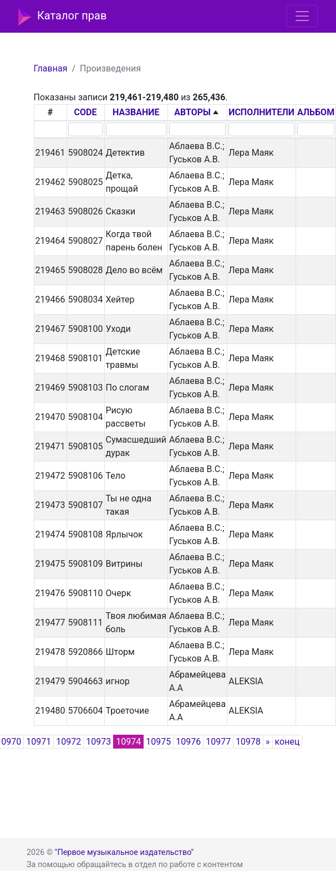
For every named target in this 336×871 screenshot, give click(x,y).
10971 (38, 741)
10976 (188, 741)
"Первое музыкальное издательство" (124, 852)
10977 (218, 741)
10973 (98, 741)
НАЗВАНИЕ (136, 112)
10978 (248, 741)
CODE (85, 112)
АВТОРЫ (192, 112)
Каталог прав (62, 16)
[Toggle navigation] (302, 16)
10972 (68, 741)
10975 (158, 741)
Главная (51, 68)
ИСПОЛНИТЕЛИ (261, 112)
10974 (128, 741)
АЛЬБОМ (315, 112)
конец (287, 741)
